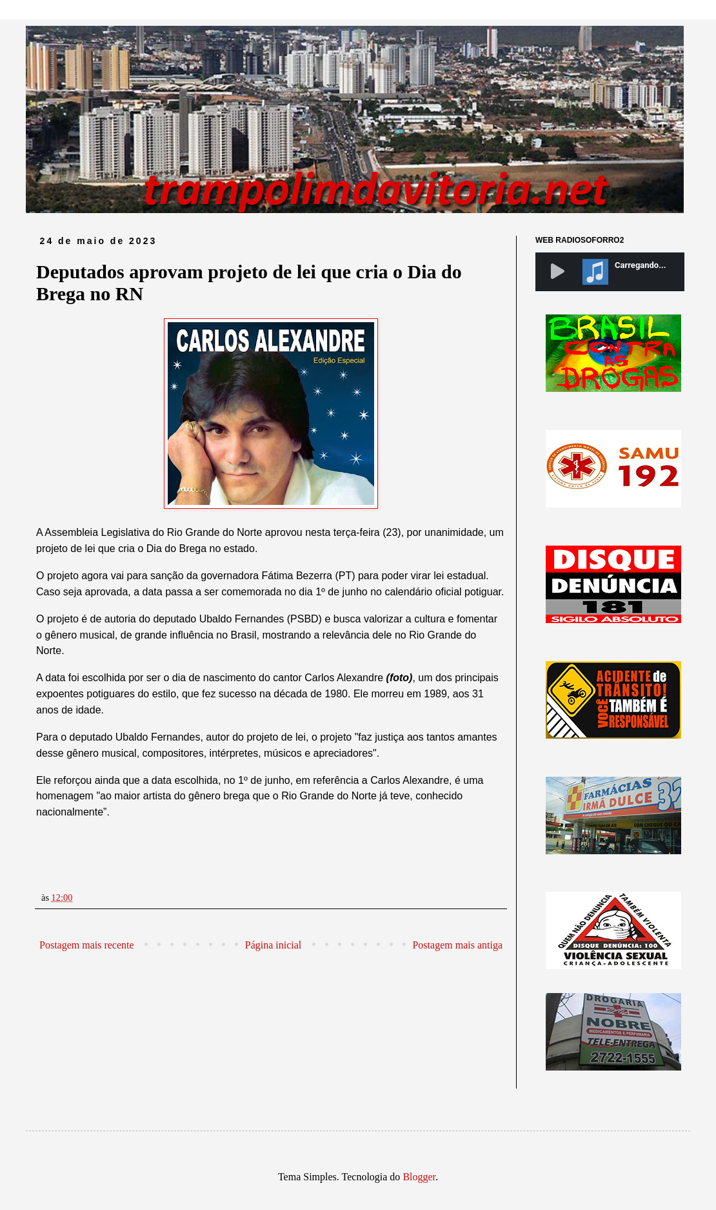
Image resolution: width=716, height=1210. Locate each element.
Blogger (419, 1176)
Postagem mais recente (86, 944)
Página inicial (273, 944)
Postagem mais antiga (457, 944)
